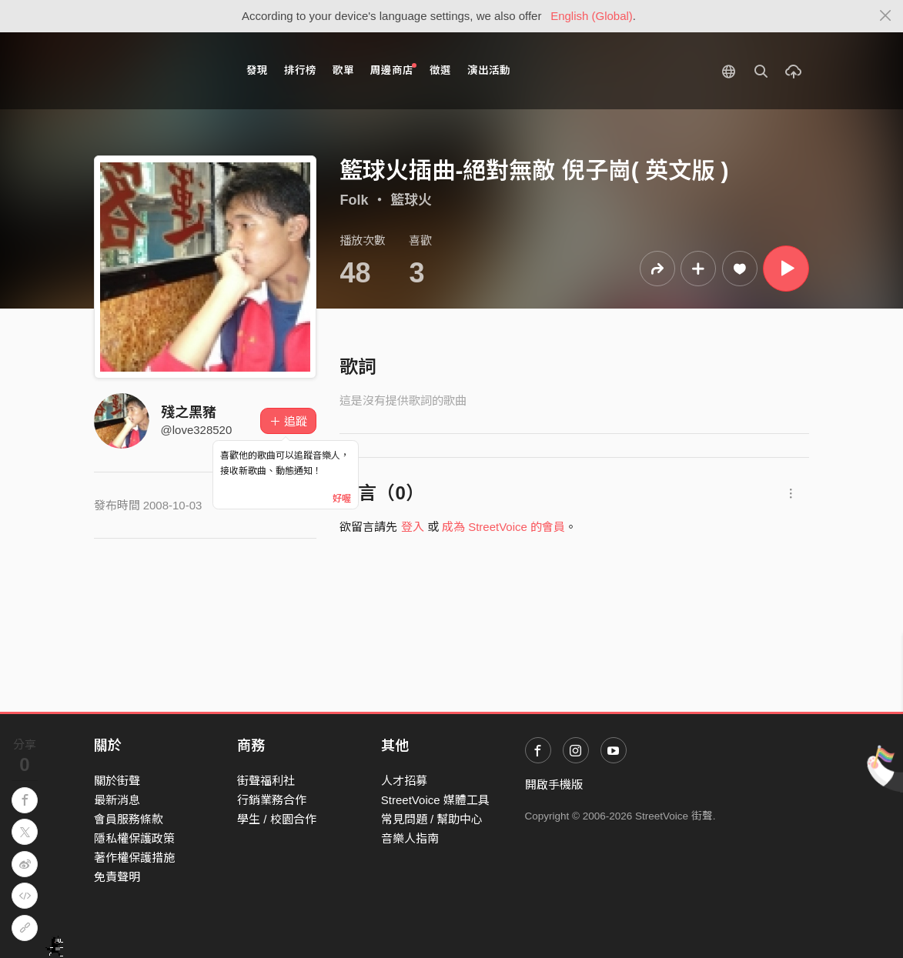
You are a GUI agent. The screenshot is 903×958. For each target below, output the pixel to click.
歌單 (343, 70)
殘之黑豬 (188, 412)
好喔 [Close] (342, 498)
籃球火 (411, 200)
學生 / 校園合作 (276, 819)
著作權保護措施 (134, 857)
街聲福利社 (266, 780)
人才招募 (404, 780)
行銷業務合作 (271, 799)
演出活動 (488, 70)
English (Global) (591, 15)
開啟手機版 (554, 784)
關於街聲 (117, 780)
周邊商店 (393, 69)
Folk (353, 200)
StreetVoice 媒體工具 (435, 799)
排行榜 (300, 70)
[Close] (885, 16)
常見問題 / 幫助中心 (432, 819)
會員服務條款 (128, 819)
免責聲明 (117, 876)
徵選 (440, 70)
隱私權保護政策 (134, 838)
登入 (412, 526)
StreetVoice (157, 70)
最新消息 (117, 799)
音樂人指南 (410, 838)
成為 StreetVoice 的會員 (503, 526)
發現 (257, 70)
